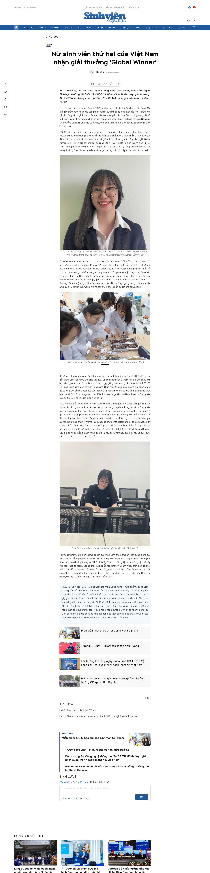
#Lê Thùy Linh (68, 710)
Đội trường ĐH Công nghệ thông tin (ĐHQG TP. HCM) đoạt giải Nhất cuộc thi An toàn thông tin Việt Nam (112, 662)
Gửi (141, 797)
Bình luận (5, 107)
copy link (105, 84)
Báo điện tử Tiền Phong (105, 17)
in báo (111, 84)
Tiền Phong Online (93, 7)
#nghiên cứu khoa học (126, 716)
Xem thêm (194, 27)
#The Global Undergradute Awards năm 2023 (85, 716)
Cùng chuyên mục (29, 836)
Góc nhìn (68, 27)
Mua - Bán (167, 27)
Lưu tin (5, 99)
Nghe (5, 84)
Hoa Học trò (135, 7)
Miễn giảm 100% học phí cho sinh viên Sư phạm (109, 630)
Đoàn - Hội (28, 27)
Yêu (79, 27)
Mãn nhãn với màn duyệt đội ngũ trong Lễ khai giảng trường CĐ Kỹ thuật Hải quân (112, 680)
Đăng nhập (64, 782)
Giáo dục (55, 27)
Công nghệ (125, 27)
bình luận (117, 84)
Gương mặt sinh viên (106, 27)
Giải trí (89, 27)
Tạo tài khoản (82, 782)
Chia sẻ (5, 92)
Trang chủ (16, 27)
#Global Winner (88, 710)
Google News (48, 45)
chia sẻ (92, 84)
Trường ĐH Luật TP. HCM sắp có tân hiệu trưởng (110, 645)
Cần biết (181, 27)
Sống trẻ (42, 27)
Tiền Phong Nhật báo (115, 7)
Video (138, 27)
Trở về (5, 114)
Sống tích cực (152, 27)
